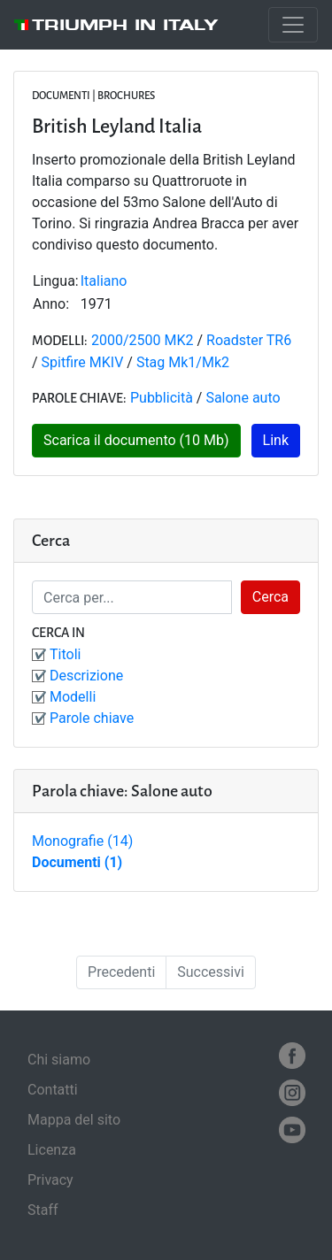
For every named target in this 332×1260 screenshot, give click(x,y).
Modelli (73, 696)
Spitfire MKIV (83, 362)
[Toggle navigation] (293, 24)
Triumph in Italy (125, 25)
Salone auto (242, 397)
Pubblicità (161, 397)
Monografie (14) (82, 841)
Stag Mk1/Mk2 (182, 362)
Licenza (51, 1149)
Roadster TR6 (248, 340)
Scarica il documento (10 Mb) (136, 440)
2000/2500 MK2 (142, 340)
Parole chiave (92, 718)
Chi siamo (58, 1059)
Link (276, 440)
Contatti (52, 1089)
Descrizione (86, 675)
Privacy (50, 1180)
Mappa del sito (73, 1119)
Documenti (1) (77, 862)
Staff (42, 1210)
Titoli (65, 654)
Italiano (104, 281)
